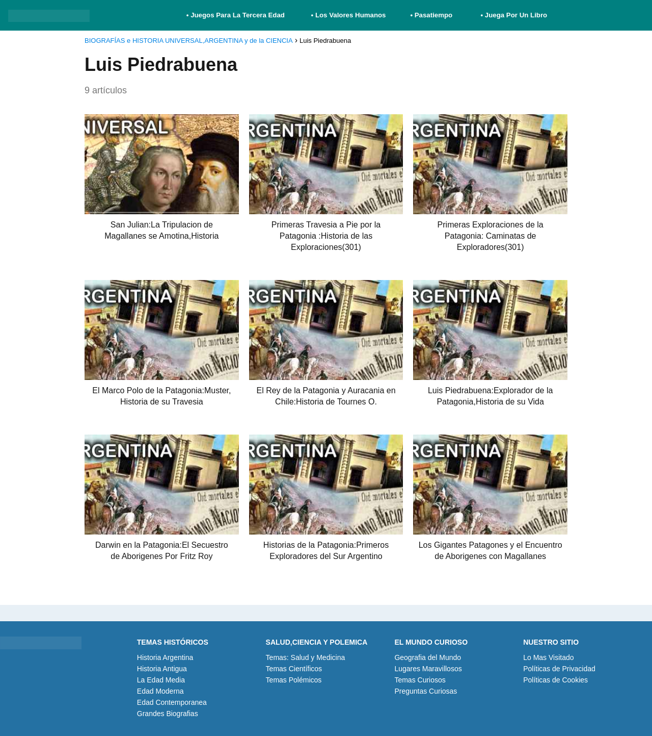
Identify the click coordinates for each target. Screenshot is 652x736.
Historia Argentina (165, 657)
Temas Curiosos (419, 680)
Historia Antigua (162, 669)
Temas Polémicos (294, 680)
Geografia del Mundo (427, 657)
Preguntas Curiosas (425, 691)
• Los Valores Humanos (348, 15)
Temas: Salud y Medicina (305, 657)
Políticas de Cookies (555, 680)
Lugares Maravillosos (427, 669)
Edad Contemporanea (172, 702)
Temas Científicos (294, 669)
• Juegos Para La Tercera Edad (236, 15)
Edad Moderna (160, 691)
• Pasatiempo (431, 15)
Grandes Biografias (167, 713)
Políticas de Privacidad (559, 669)
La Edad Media (161, 680)
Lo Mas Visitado (548, 657)
